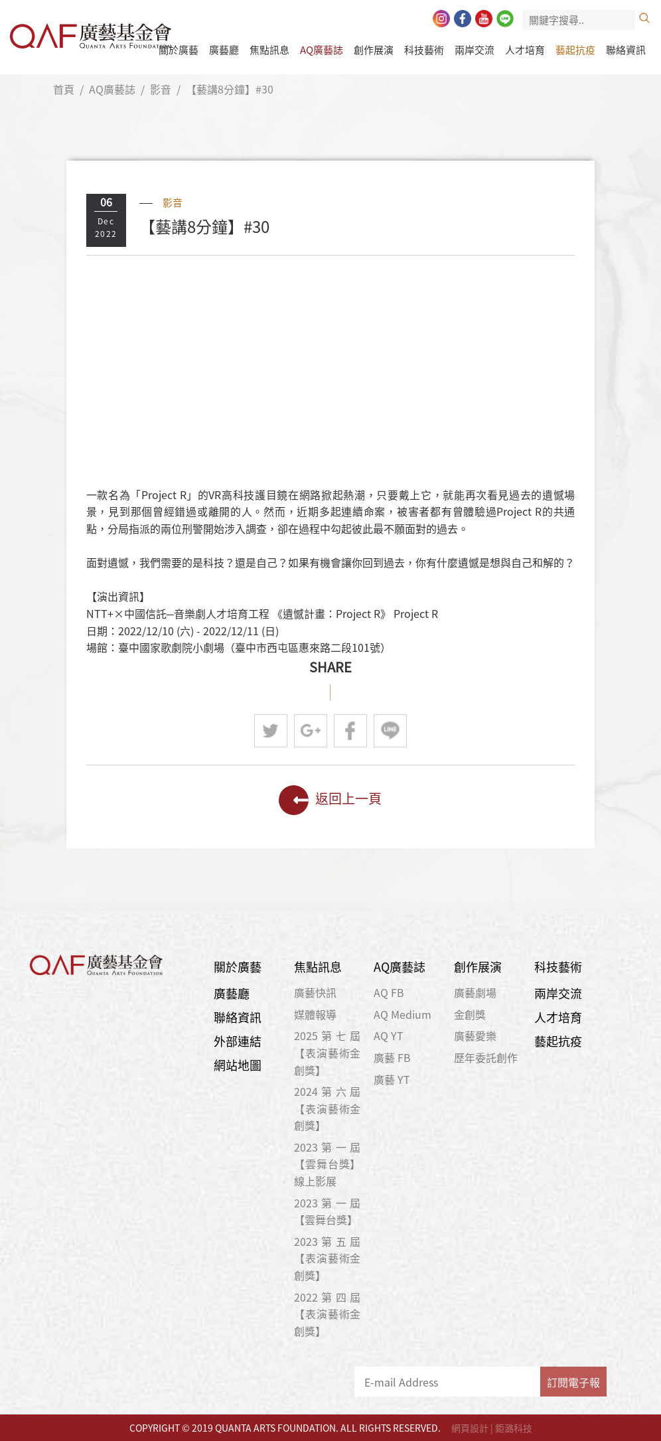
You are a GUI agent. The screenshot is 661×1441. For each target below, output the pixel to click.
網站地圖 (237, 1065)
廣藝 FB (392, 1057)
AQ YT (389, 1035)
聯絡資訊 (626, 49)
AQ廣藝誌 (321, 49)
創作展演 (374, 49)
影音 (160, 89)
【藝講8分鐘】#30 (229, 89)
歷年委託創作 (486, 1057)
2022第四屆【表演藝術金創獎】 (327, 1314)
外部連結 (237, 1041)
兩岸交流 (474, 49)
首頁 (63, 89)
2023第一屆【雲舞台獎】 (327, 1211)
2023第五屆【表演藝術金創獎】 (327, 1258)
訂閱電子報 (573, 1382)
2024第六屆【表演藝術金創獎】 (327, 1108)
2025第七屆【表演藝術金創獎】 (327, 1052)
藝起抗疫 (575, 49)
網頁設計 (469, 1427)
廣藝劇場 (475, 992)
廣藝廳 (224, 49)
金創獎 (470, 1014)
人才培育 (525, 49)
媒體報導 (315, 1014)
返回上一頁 (330, 800)
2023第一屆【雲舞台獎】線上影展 (327, 1164)
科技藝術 (424, 49)
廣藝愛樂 (475, 1035)
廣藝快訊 (315, 992)
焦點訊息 (269, 49)
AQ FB (389, 992)
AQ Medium (402, 1014)
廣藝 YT (392, 1079)
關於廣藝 (178, 49)
